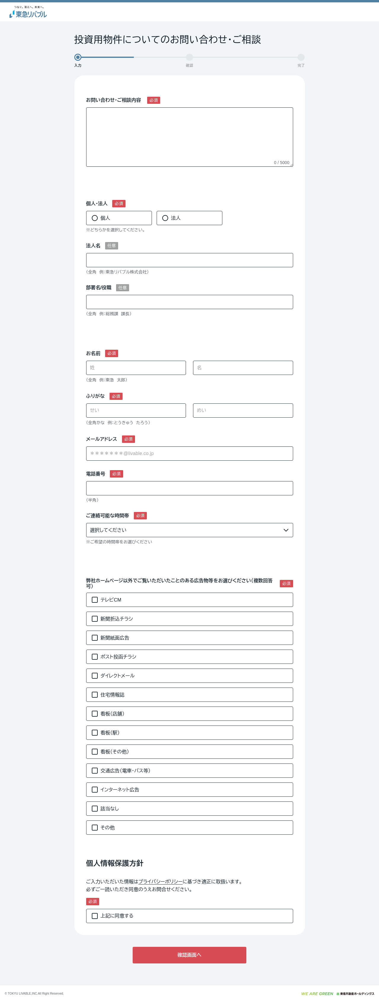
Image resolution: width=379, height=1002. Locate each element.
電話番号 (95, 473)
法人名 (93, 245)
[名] (243, 368)
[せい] (136, 410)
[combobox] (189, 453)
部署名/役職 (99, 287)
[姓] (136, 368)
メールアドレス (101, 439)
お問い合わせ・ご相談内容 (114, 100)
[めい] (243, 410)
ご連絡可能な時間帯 (107, 515)
